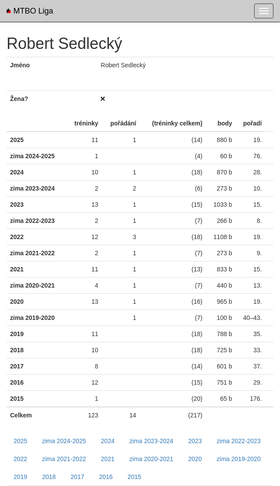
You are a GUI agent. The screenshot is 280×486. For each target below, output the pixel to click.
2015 (134, 476)
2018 (49, 476)
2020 (195, 458)
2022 (20, 458)
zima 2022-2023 (238, 440)
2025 (20, 440)
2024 (108, 440)
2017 (77, 476)
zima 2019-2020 (238, 458)
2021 (108, 458)
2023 (195, 440)
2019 (20, 476)
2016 (105, 476)
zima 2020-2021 (151, 458)
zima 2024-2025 (64, 440)
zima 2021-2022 (64, 458)
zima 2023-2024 (151, 440)
